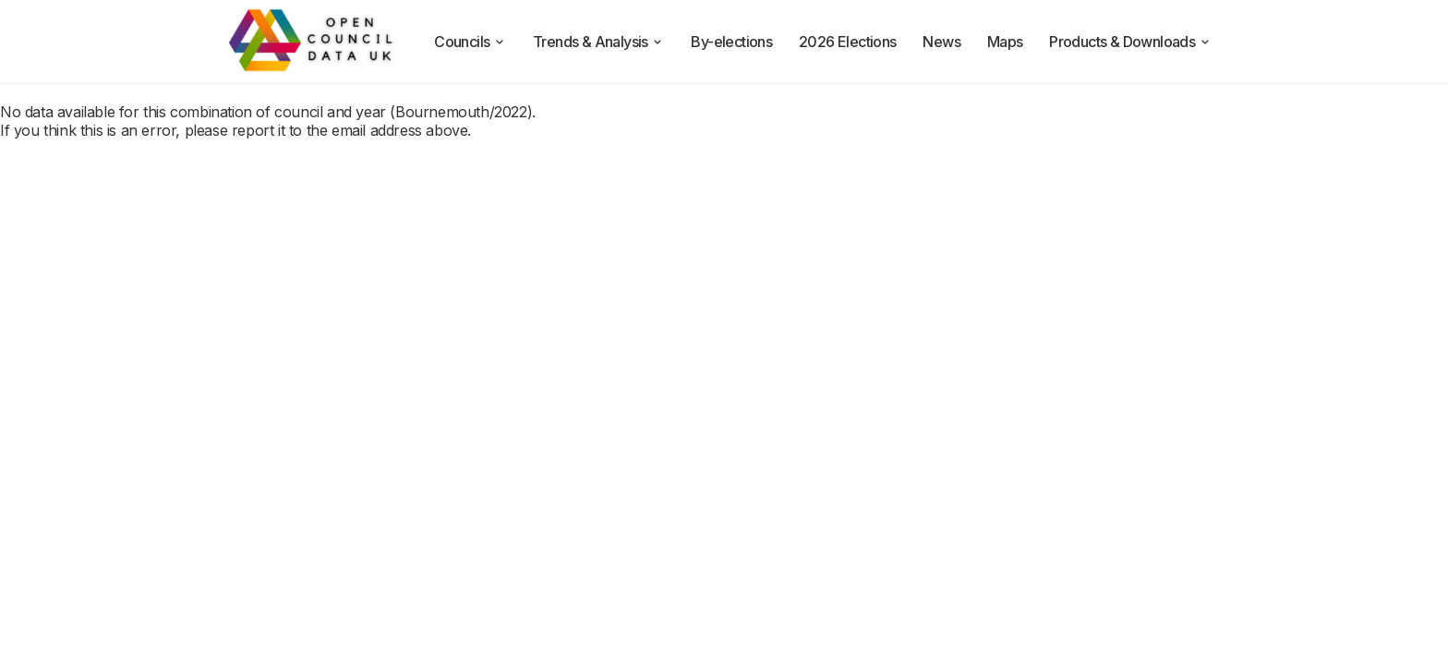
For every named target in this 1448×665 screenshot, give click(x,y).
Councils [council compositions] (470, 41)
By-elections (731, 41)
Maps (1005, 41)
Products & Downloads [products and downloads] (1130, 41)
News (941, 41)
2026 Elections (848, 41)
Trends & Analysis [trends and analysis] (599, 41)
